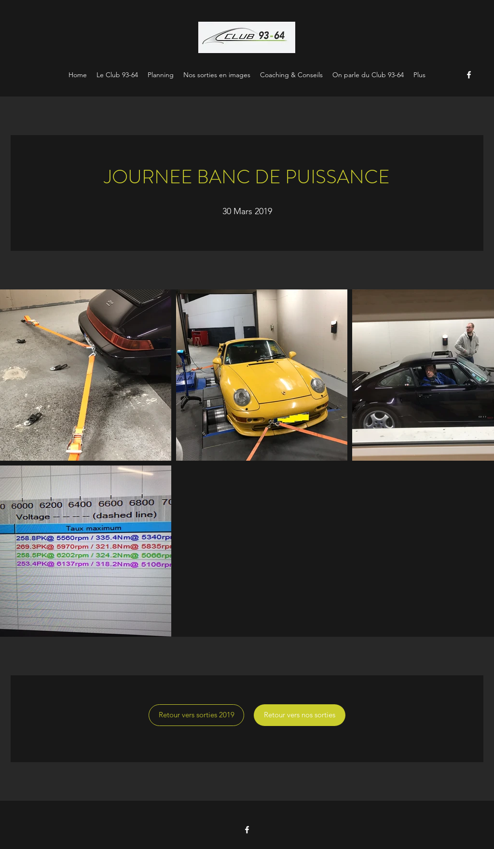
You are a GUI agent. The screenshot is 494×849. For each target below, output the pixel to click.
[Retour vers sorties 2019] (196, 715)
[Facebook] (469, 75)
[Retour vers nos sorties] (299, 715)
